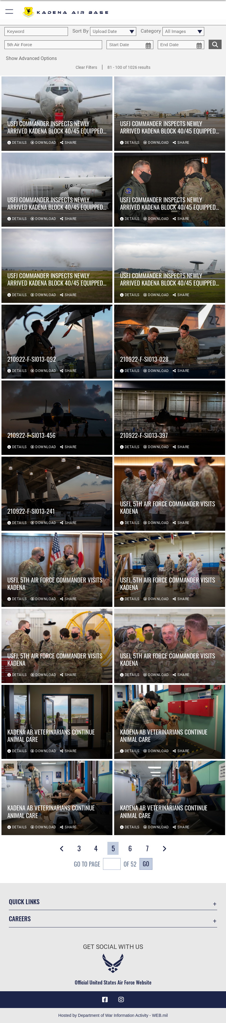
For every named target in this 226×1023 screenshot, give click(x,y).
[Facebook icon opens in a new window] (104, 999)
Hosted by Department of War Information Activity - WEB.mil (113, 1015)
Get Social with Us (113, 946)
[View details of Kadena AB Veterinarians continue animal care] (56, 722)
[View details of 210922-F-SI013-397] (169, 418)
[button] (9, 12)
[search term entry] (36, 31)
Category (151, 31)
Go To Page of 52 (105, 865)
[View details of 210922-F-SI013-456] (56, 418)
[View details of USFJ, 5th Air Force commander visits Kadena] (169, 494)
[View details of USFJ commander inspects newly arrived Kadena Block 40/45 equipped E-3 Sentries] (56, 113)
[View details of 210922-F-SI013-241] (56, 494)
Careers (20, 918)
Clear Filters (86, 67)
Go (146, 863)
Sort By (80, 31)
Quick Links (24, 901)
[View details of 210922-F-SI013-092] (56, 342)
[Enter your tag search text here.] (53, 44)
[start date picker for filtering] (130, 44)
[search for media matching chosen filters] (215, 44)
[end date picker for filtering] (181, 44)
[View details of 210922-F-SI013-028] (169, 342)
